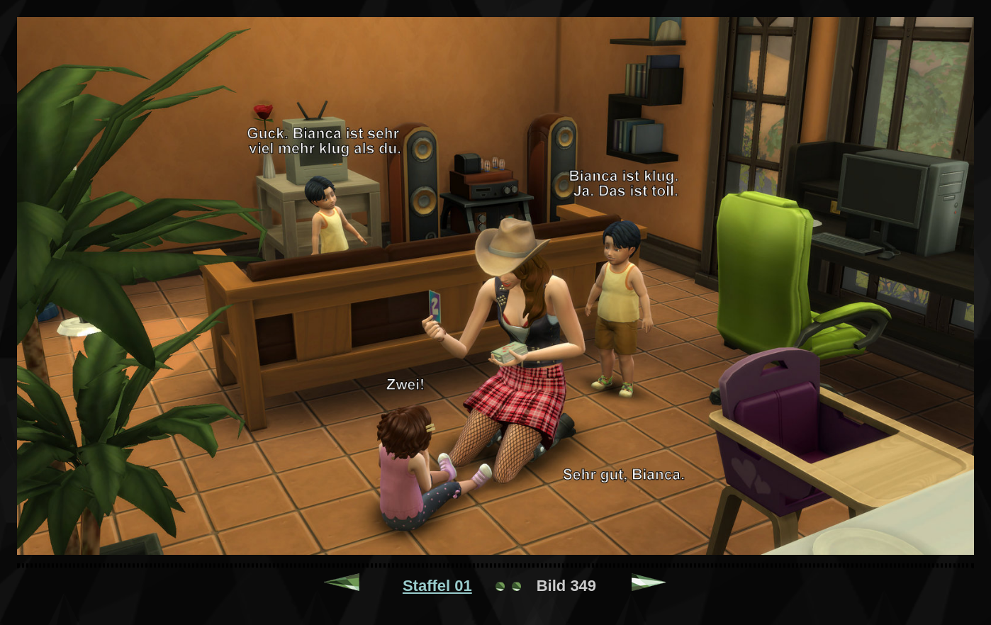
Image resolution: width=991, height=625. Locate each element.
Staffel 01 (437, 586)
